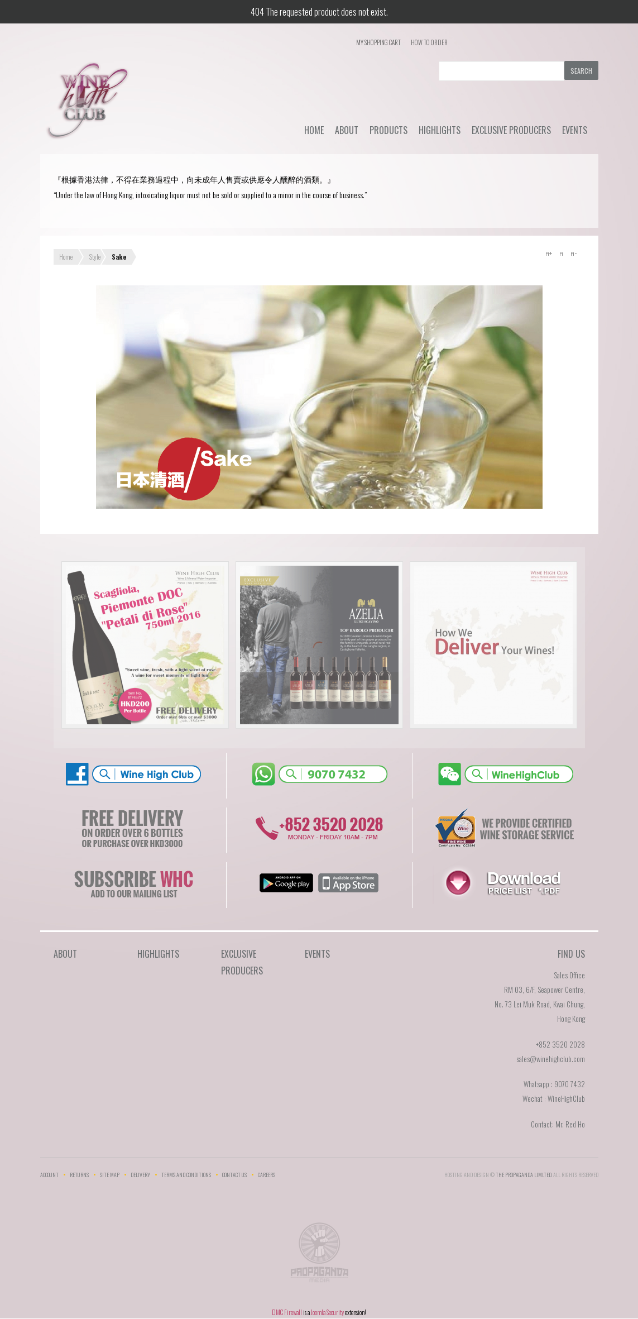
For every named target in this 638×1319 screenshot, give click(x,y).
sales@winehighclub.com (550, 1058)
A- (573, 253)
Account (49, 1174)
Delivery (140, 1174)
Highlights (439, 130)
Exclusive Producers (511, 130)
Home (314, 130)
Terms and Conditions (186, 1174)
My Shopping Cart (378, 42)
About (346, 130)
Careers (266, 1174)
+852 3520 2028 (560, 1044)
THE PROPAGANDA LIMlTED (523, 1174)
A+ (549, 253)
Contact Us (234, 1174)
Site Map (109, 1174)
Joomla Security (327, 1312)
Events (574, 130)
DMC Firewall (287, 1312)
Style (94, 256)
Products (388, 130)
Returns (79, 1174)
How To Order (429, 42)
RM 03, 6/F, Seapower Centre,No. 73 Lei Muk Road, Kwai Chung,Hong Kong (540, 1004)
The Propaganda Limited (319, 1255)
